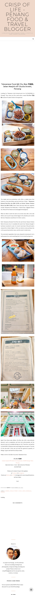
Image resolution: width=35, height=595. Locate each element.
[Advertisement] (17, 60)
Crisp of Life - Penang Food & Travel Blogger (17, 17)
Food (20, 490)
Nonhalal (28, 490)
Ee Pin (13, 475)
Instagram (21, 473)
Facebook (14, 473)
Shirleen (8, 475)
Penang (3, 492)
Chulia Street (14, 490)
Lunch (23, 490)
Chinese (7, 490)
